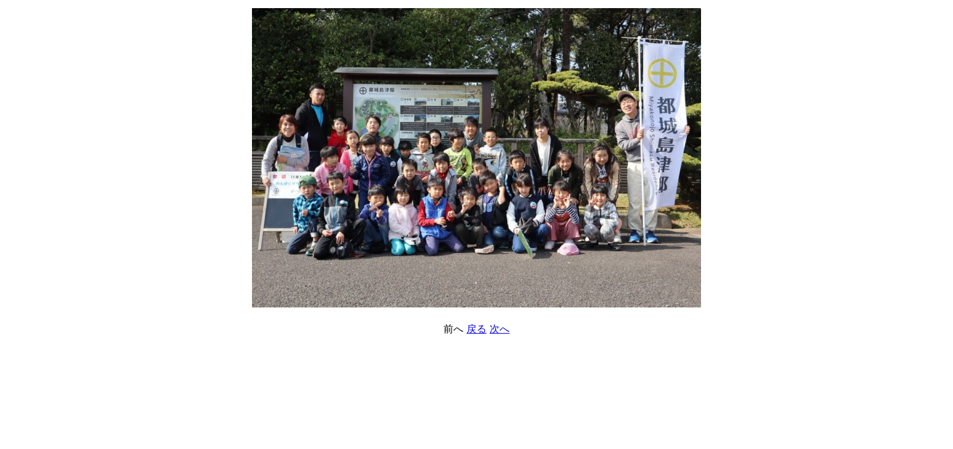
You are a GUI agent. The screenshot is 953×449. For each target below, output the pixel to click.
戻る (476, 329)
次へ (500, 329)
